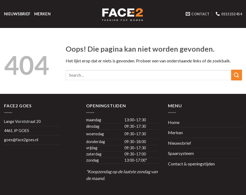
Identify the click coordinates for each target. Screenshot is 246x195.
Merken (42, 14)
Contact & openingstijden (191, 163)
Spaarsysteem (181, 153)
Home (174, 122)
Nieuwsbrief (17, 14)
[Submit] (236, 75)
